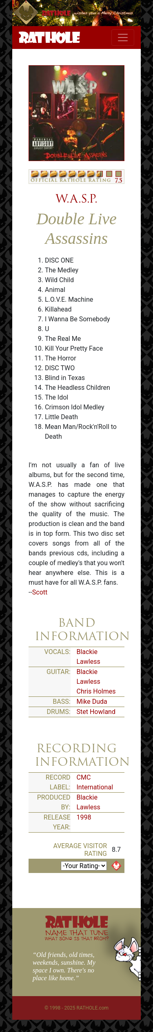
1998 (84, 817)
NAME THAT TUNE (77, 935)
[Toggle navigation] (122, 37)
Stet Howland (96, 712)
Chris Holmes (96, 691)
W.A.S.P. (76, 199)
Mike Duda (92, 701)
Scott (39, 592)
